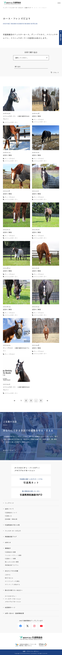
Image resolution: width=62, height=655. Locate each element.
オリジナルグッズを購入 (12, 581)
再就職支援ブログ (11, 537)
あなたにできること (9, 450)
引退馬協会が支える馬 (12, 525)
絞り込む (18, 67)
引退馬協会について (11, 513)
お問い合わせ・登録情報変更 (14, 613)
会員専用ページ (10, 607)
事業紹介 (8, 548)
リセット (56, 72)
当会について (9, 509)
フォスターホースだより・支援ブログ (20, 7)
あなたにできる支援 (11, 571)
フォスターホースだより (13, 531)
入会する (7, 575)
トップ (5, 7)
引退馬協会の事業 (10, 552)
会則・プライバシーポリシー (31, 651)
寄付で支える (9, 578)
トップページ (9, 503)
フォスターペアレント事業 (13, 555)
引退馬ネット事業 (10, 559)
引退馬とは (8, 516)
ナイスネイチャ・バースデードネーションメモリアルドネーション (13, 599)
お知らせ (8, 542)
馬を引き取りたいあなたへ (14, 590)
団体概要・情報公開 (11, 519)
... (36, 401)
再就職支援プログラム (12, 565)
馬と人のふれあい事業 (12, 562)
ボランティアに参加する (12, 584)
